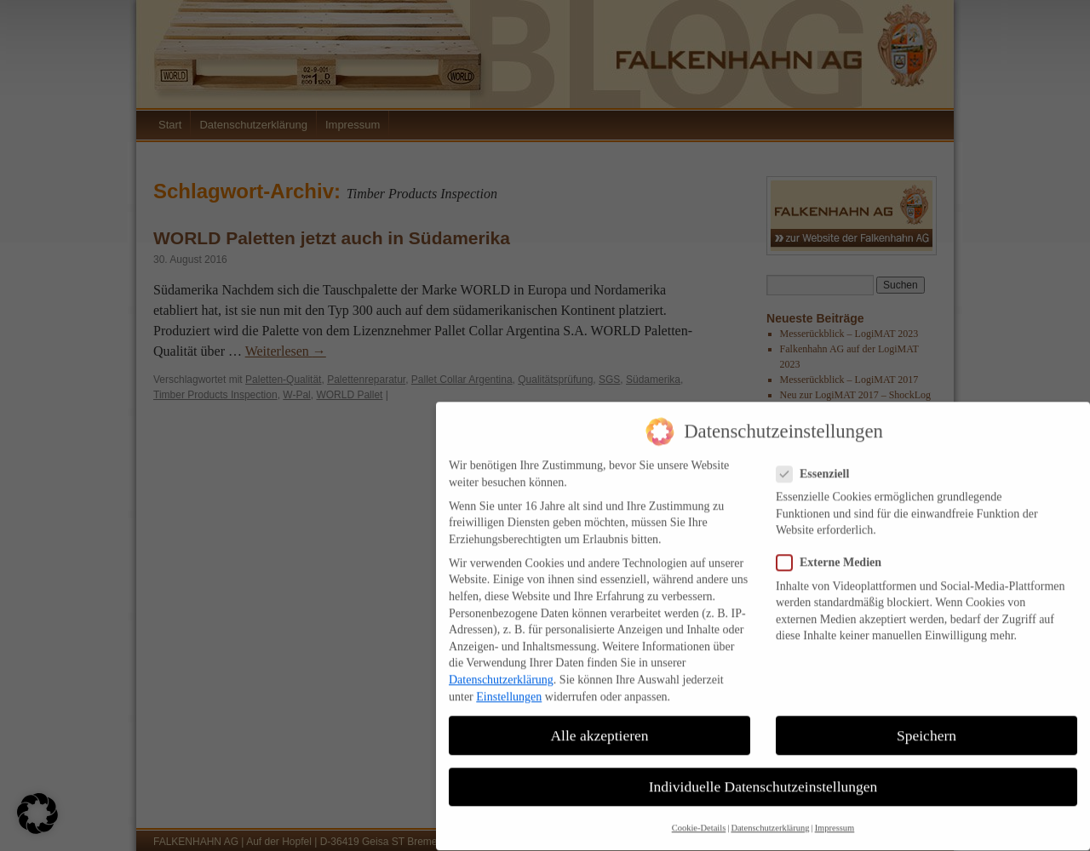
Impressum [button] (835, 815)
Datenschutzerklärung (501, 667)
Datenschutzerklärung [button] (770, 815)
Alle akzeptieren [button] (599, 722)
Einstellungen (509, 683)
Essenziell (819, 462)
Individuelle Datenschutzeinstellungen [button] (763, 773)
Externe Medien (836, 550)
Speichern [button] (926, 722)
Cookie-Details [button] (699, 815)
